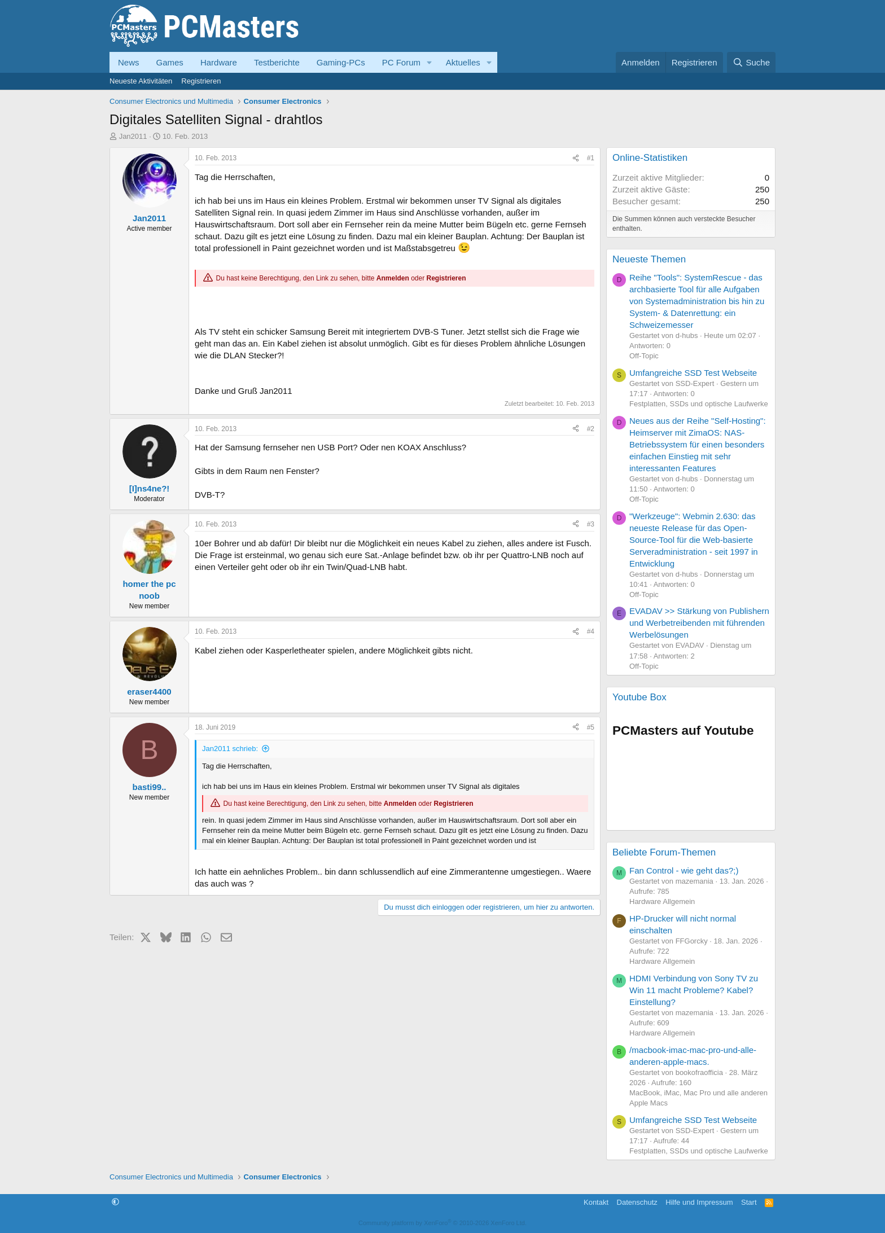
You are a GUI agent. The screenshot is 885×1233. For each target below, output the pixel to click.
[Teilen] (575, 158)
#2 (590, 429)
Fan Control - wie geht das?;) (683, 870)
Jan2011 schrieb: (230, 748)
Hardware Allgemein (662, 901)
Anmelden (392, 278)
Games (169, 62)
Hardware (218, 62)
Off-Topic (644, 356)
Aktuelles (463, 62)
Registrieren (201, 81)
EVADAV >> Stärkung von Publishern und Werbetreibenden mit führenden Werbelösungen (699, 622)
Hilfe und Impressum (699, 1202)
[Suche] (751, 62)
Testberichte (277, 62)
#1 (590, 158)
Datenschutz (637, 1202)
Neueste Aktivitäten (140, 81)
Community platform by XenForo (442, 1222)
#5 (590, 727)
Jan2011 (133, 136)
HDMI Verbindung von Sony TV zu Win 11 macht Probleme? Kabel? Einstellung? (693, 990)
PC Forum (401, 62)
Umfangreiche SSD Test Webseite (693, 373)
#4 (590, 631)
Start (748, 1202)
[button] (429, 62)
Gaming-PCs (341, 62)
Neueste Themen (649, 259)
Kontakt (596, 1202)
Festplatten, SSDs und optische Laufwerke (698, 404)
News (128, 62)
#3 (590, 524)
